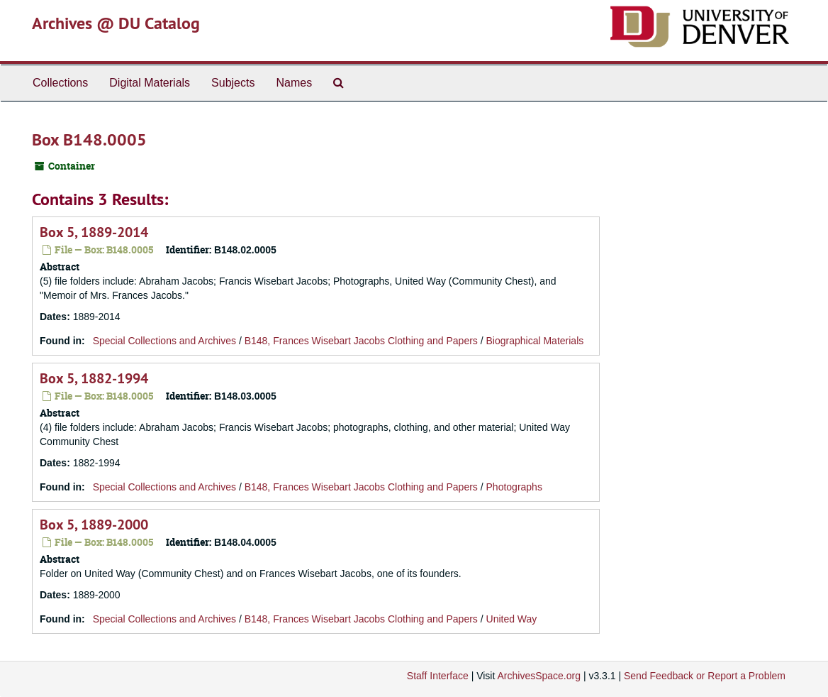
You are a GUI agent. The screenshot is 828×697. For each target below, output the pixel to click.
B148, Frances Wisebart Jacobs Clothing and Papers (361, 340)
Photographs (514, 487)
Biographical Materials (535, 340)
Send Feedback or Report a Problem (704, 675)
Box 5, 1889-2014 (94, 232)
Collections (60, 83)
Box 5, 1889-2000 (94, 524)
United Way (511, 619)
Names (294, 83)
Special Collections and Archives (164, 340)
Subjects (232, 83)
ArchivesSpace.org (539, 675)
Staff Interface (438, 675)
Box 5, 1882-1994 (94, 378)
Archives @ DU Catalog (116, 23)
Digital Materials (149, 83)
